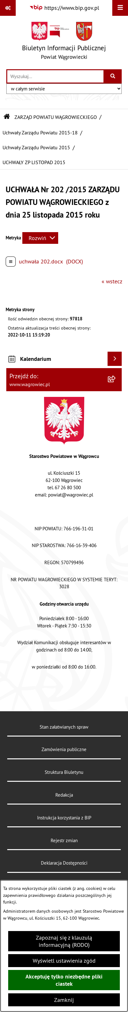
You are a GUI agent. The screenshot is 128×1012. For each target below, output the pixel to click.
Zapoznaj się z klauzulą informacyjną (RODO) (64, 941)
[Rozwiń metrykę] (40, 238)
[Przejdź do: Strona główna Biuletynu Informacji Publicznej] (6, 117)
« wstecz (112, 281)
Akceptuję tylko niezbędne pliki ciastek (64, 980)
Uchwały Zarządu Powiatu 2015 (36, 147)
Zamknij (64, 999)
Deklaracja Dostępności (64, 863)
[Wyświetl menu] (120, 8)
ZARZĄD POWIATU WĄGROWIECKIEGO (55, 117)
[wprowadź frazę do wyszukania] (55, 76)
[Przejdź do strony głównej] (64, 42)
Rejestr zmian (64, 840)
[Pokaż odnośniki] (8, 8)
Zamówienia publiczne (64, 749)
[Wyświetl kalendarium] (115, 359)
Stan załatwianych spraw (64, 727)
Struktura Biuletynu (64, 772)
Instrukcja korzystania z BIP (64, 818)
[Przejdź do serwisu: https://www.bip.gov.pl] (64, 7)
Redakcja (64, 795)
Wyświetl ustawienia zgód (64, 960)
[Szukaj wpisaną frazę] (113, 76)
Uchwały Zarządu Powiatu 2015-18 (40, 132)
